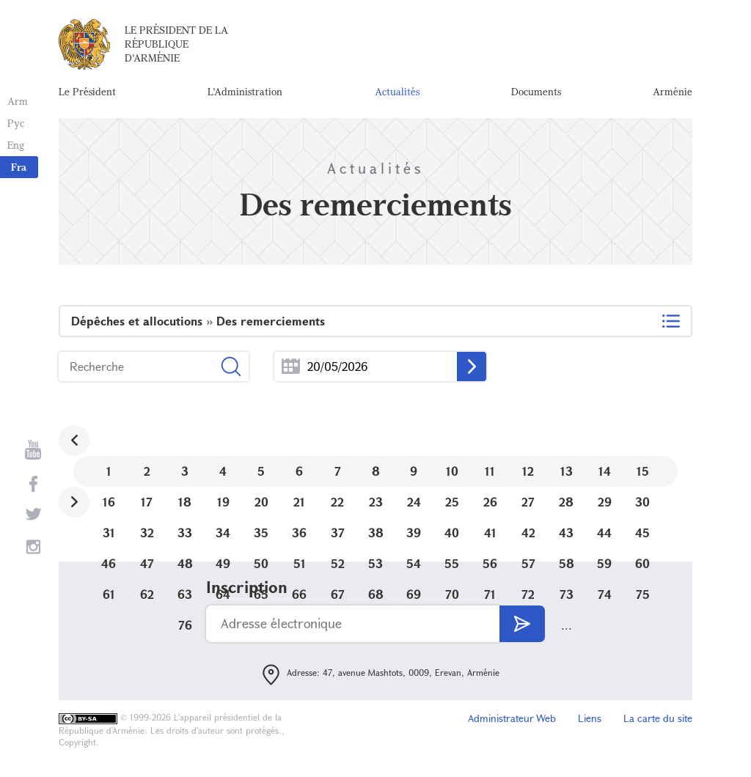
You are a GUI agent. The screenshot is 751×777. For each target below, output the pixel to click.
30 (642, 501)
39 (413, 532)
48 (185, 563)
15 (643, 471)
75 (643, 594)
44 (604, 532)
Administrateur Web (512, 718)
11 (490, 471)
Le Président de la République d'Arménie (176, 44)
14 (604, 471)
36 (299, 532)
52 (338, 563)
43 (566, 532)
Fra (18, 167)
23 (376, 501)
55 (451, 563)
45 (642, 532)
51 (299, 563)
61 (109, 594)
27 (528, 501)
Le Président (87, 91)
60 (642, 563)
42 (528, 532)
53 (375, 563)
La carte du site (657, 718)
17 (147, 501)
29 (605, 501)
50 (261, 563)
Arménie (672, 91)
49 (223, 563)
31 (109, 532)
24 (414, 501)
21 (299, 501)
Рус (15, 123)
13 (566, 471)
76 (185, 625)
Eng (15, 145)
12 (528, 471)
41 (490, 532)
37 (338, 532)
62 (147, 594)
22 (337, 501)
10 (452, 471)
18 (184, 501)
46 (108, 563)
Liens (589, 718)
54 (413, 563)
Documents (536, 91)
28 (566, 501)
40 (451, 532)
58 (566, 563)
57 (528, 563)
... (291, 367)
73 (567, 594)
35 (261, 532)
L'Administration (245, 91)
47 (147, 563)
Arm (17, 101)
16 (109, 501)
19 (223, 501)
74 (605, 594)
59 (604, 563)
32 (147, 532)
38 (376, 532)
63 (184, 594)
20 (261, 501)
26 (490, 501)
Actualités (397, 91)
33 (184, 532)
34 (223, 532)
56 (490, 563)
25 (452, 501)
